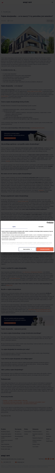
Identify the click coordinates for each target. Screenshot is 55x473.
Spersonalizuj (27, 249)
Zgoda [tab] (14, 226)
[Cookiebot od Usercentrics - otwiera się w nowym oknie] (47, 223)
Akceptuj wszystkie (45, 249)
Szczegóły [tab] (41, 226)
